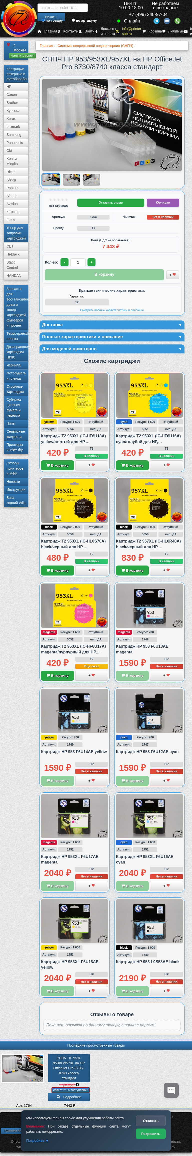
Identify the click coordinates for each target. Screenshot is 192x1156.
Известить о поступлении (70, 1090)
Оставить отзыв (111, 202)
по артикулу (84, 20)
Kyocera (12, 111)
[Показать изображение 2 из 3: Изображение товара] (71, 179)
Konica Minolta (12, 161)
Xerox (11, 119)
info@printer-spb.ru (129, 31)
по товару (52, 20)
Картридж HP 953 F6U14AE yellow (74, 752)
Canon (11, 95)
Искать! (51, 17)
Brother (12, 103)
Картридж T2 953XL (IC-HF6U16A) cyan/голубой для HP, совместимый (148, 441)
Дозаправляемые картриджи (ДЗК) (17, 352)
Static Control (12, 265)
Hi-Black (13, 254)
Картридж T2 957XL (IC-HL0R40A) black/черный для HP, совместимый (148, 547)
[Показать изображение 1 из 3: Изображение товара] (51, 180)
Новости (13, 482)
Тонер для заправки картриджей (16, 233)
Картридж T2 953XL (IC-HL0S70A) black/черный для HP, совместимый (73, 547)
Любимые (173, 31)
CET (10, 246)
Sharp (11, 180)
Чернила (13, 365)
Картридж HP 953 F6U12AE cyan (147, 752)
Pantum (12, 188)
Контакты (67, 31)
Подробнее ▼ (37, 1141)
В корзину (57, 465)
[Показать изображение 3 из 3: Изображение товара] (91, 179)
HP (8, 87)
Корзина (152, 31)
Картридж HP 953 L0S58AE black (148, 962)
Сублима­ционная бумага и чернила (14, 407)
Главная (47, 31)
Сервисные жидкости (15, 434)
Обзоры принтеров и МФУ (15, 468)
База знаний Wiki (16, 500)
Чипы (10, 423)
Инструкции (16, 490)
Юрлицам (163, 202)
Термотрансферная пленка (17, 336)
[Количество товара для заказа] (78, 262)
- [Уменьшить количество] (64, 262)
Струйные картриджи (15, 389)
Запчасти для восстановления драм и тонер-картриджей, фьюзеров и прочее (17, 307)
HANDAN (13, 276)
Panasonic (14, 143)
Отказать (151, 1121)
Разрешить (150, 1134)
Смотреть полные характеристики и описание (112, 310)
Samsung (13, 135)
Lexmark (13, 127)
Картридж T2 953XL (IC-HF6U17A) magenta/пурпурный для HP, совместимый (73, 652)
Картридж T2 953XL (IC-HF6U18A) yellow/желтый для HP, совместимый (73, 441)
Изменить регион (22, 55)
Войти (86, 31)
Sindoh (12, 196)
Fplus (10, 220)
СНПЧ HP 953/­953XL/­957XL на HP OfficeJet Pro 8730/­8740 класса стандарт (69, 1068)
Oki (9, 151)
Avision (12, 204)
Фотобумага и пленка (16, 375)
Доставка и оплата (105, 31)
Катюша (13, 212)
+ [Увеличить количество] (91, 262)
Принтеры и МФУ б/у (14, 447)
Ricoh (11, 172)
